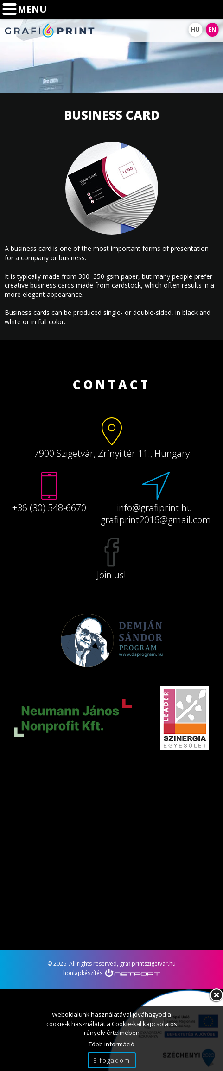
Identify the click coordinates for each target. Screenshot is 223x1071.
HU (195, 29)
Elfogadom (111, 1060)
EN (212, 29)
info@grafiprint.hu (212, 9)
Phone (188, 9)
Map (165, 9)
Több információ (111, 1044)
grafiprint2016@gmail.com (156, 519)
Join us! (111, 575)
